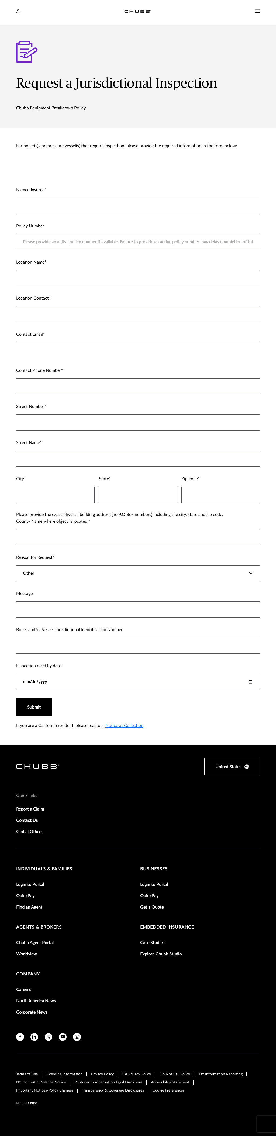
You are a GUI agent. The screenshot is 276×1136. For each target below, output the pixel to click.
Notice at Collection (124, 725)
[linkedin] (34, 1037)
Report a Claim (30, 809)
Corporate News (31, 1012)
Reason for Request (34, 557)
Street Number (30, 406)
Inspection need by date (38, 666)
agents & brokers (39, 927)
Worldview (26, 954)
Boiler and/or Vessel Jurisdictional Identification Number (69, 630)
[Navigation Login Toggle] (18, 12)
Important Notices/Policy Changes (44, 1090)
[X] (49, 1037)
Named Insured (30, 190)
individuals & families (44, 869)
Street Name (28, 443)
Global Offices (29, 832)
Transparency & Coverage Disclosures (113, 1090)
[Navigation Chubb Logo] (138, 12)
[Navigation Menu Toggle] (257, 11)
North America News (36, 1001)
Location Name (30, 262)
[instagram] (77, 1037)
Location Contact (32, 298)
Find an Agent (29, 907)
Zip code (189, 479)
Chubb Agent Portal (35, 943)
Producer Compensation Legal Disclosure (108, 1082)
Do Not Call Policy (175, 1074)
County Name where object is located (52, 521)
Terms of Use (27, 1074)
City (20, 479)
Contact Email (29, 334)
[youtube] (63, 1037)
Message (24, 593)
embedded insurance (167, 927)
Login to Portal (30, 884)
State (104, 479)
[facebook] (20, 1037)
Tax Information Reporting (221, 1074)
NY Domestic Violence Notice (41, 1082)
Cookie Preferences (168, 1090)
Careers (23, 990)
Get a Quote (152, 907)
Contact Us (27, 820)
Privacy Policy (102, 1074)
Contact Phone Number (38, 370)
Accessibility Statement (170, 1082)
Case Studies (152, 943)
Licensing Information (64, 1074)
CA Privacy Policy (136, 1074)
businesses (154, 869)
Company (28, 974)
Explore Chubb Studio (161, 954)
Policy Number (30, 226)
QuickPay (25, 896)
